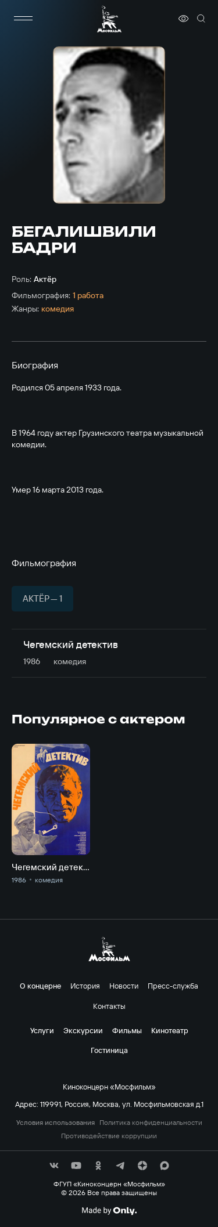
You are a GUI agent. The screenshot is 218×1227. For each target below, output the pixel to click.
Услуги (42, 1030)
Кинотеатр (169, 1030)
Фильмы (127, 1030)
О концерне (40, 985)
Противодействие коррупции (109, 1136)
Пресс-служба (173, 985)
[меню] (23, 18)
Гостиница (109, 1050)
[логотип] (109, 19)
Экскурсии (83, 1030)
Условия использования (55, 1123)
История (85, 985)
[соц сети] (54, 1165)
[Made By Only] (109, 1210)
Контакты (109, 1006)
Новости (123, 985)
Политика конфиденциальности (150, 1123)
